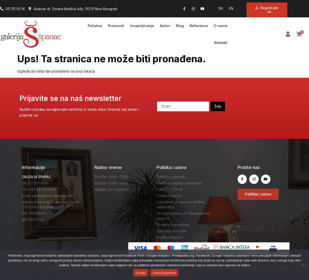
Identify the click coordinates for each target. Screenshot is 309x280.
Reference (199, 25)
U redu (141, 273)
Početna (95, 25)
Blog (180, 25)
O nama (220, 25)
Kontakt (220, 42)
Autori (165, 25)
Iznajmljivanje (142, 25)
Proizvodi (116, 25)
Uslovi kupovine (164, 273)
